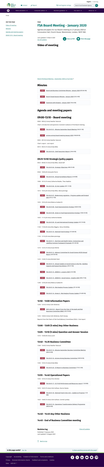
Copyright (9, 457)
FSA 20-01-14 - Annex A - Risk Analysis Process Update (62, 293)
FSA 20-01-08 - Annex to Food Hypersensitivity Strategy (63, 213)
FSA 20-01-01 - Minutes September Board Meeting (61, 129)
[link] (95, 1)
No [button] (25, 450)
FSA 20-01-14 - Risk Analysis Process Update (59, 287)
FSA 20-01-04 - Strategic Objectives (56, 167)
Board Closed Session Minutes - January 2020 (59, 96)
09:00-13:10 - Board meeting (14, 35)
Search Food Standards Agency (83, 5)
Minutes (8, 28)
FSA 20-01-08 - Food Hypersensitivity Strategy (60, 207)
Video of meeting (11, 25)
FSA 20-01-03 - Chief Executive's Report (58, 151)
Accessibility (17, 457)
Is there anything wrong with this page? (84, 450)
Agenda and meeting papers (14, 32)
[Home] (8, 10)
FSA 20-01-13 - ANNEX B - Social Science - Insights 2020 (62, 278)
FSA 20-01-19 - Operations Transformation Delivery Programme (65, 404)
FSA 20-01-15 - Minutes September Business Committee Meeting (66, 350)
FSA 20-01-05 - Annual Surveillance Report (59, 177)
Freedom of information (30, 457)
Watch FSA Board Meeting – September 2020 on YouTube (55, 79)
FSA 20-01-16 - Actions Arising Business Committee (61, 358)
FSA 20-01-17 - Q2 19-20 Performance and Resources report (64, 383)
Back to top (43, 441)
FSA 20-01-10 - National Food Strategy (57, 232)
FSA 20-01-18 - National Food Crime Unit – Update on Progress (65, 393)
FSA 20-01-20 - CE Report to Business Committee (61, 367)
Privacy (8, 460)
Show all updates (84, 429)
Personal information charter (21, 460)
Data (7, 463)
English (89, 1)
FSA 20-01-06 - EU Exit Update (55, 186)
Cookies (52, 460)
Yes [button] (23, 450)
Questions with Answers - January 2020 (58, 103)
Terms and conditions (46, 457)
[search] (96, 5)
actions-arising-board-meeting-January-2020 (59, 135)
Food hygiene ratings (63, 5)
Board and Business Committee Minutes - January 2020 (63, 90)
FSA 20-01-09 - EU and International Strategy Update (62, 222)
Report (35, 5)
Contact (25, 5)
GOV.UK (14, 463)
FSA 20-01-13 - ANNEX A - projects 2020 (58, 272)
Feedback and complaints (40, 460)
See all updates (42, 40)
